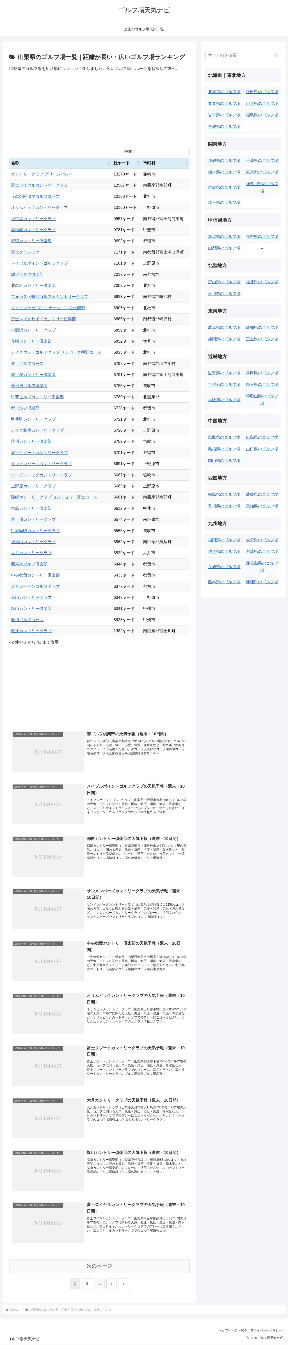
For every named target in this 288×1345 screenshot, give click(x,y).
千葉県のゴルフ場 (262, 160)
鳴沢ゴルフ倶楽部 (27, 274)
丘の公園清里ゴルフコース (35, 196)
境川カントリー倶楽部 (31, 441)
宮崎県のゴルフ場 (262, 551)
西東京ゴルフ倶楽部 (29, 564)
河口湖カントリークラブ (33, 219)
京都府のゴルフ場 (224, 384)
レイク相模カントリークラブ (37, 430)
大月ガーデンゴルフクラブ (35, 586)
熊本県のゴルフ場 (224, 582)
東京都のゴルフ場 (262, 172)
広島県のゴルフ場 (262, 437)
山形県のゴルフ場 (262, 103)
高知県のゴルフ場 (262, 506)
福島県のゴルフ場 (262, 115)
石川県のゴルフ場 (224, 293)
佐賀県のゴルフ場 (224, 551)
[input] (243, 55)
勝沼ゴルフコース (27, 620)
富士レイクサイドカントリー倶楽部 (43, 319)
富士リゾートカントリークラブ (39, 452)
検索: (128, 151)
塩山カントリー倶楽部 (31, 608)
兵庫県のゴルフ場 (262, 373)
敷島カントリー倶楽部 (31, 508)
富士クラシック (25, 252)
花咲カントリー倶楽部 (31, 341)
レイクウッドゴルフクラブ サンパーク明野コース (56, 352)
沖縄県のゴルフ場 (262, 582)
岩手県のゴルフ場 (224, 115)
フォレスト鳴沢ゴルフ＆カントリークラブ (49, 296)
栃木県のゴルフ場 (224, 172)
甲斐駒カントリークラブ (33, 419)
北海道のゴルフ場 (224, 92)
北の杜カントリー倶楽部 (33, 285)
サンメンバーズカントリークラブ (41, 463)
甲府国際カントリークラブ (35, 530)
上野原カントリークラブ (33, 486)
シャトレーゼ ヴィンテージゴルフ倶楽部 (48, 308)
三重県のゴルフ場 (262, 339)
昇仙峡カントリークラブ (33, 230)
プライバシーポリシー (265, 1331)
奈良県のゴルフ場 (262, 384)
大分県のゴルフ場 (262, 540)
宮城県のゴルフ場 (224, 126)
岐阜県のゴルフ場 (224, 327)
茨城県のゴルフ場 (224, 160)
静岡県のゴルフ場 (224, 339)
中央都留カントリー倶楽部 (35, 575)
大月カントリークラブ (31, 553)
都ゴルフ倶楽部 (25, 408)
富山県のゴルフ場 (224, 282)
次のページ (99, 1266)
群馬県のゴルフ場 (224, 187)
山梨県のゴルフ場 (224, 248)
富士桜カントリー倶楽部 (33, 374)
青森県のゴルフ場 (224, 103)
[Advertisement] (99, 109)
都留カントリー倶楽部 (31, 241)
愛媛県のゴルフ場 (262, 494)
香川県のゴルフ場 (224, 506)
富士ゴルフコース (27, 363)
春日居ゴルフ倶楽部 (29, 385)
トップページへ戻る (231, 1331)
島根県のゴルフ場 (224, 449)
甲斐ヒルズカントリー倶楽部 (37, 397)
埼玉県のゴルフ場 (224, 202)
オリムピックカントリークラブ (39, 207)
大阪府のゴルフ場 (224, 400)
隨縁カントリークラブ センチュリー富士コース (54, 497)
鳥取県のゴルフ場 (224, 437)
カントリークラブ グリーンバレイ (42, 174)
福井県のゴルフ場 (262, 282)
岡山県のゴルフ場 (224, 460)
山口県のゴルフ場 (262, 449)
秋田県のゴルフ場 (262, 92)
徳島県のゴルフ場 (224, 494)
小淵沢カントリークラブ (33, 330)
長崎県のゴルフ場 (224, 567)
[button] (108, 163)
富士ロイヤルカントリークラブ (39, 185)
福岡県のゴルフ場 (224, 540)
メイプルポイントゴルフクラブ (39, 263)
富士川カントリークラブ (33, 519)
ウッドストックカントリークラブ (41, 475)
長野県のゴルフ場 (262, 236)
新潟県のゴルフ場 (224, 236)
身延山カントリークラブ (33, 542)
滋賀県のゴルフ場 (224, 373)
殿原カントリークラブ (31, 631)
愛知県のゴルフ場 (262, 327)
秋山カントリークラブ (31, 597)
